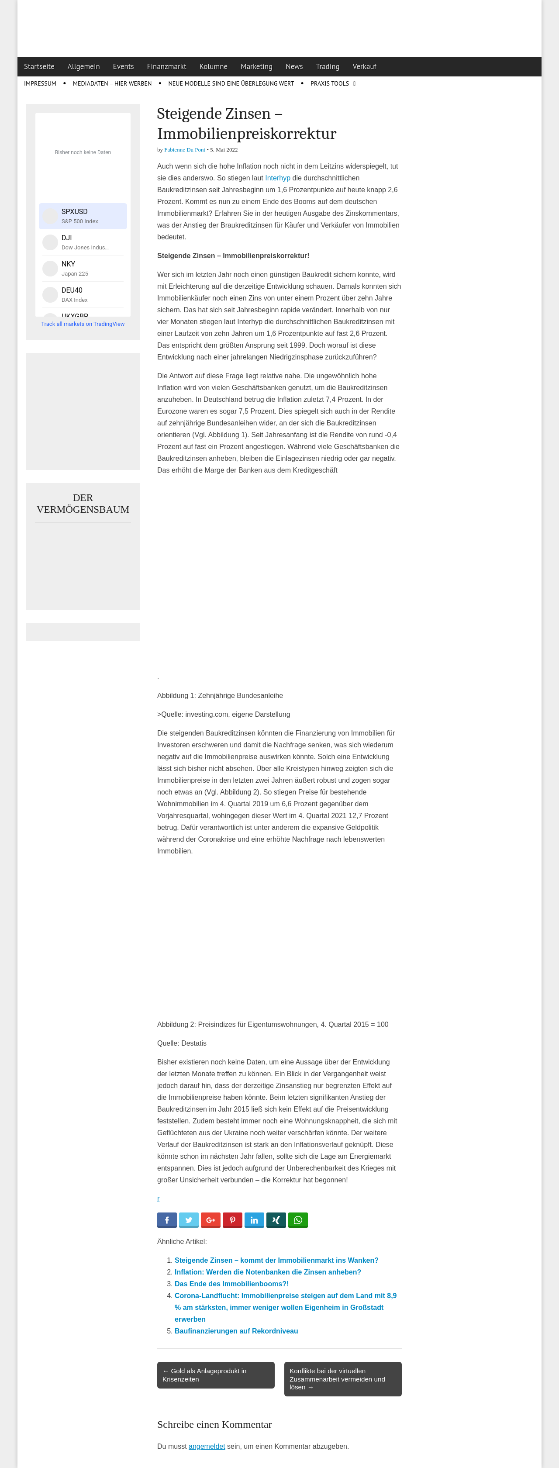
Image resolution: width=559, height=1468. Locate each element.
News (294, 66)
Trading (328, 66)
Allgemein (84, 66)
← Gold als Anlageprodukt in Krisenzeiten (204, 1374)
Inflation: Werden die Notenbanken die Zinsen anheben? (268, 1272)
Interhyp (278, 178)
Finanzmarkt (166, 66)
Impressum (40, 83)
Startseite (39, 66)
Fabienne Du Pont (184, 149)
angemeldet (207, 1446)
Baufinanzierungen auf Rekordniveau (236, 1331)
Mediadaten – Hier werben (112, 83)
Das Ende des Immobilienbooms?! (232, 1284)
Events (123, 66)
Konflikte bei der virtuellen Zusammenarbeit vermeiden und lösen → (337, 1378)
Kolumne (214, 66)
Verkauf (364, 66)
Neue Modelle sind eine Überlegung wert (231, 83)
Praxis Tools (330, 83)
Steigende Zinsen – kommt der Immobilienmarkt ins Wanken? (277, 1260)
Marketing (257, 66)
